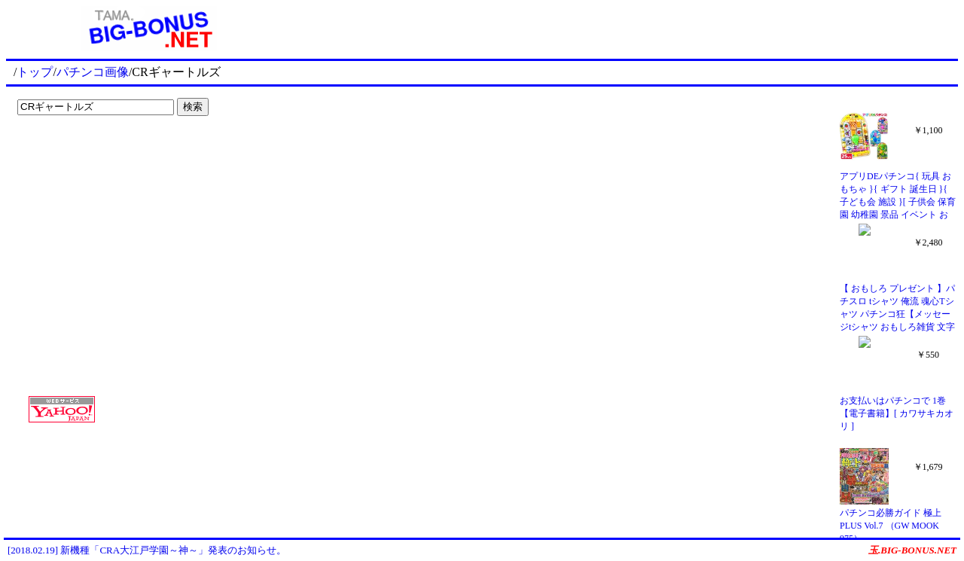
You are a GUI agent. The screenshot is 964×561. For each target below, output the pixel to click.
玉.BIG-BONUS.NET (912, 550)
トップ (35, 72)
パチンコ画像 (92, 72)
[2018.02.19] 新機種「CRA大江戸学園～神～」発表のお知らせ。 (147, 550)
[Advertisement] (105, 152)
